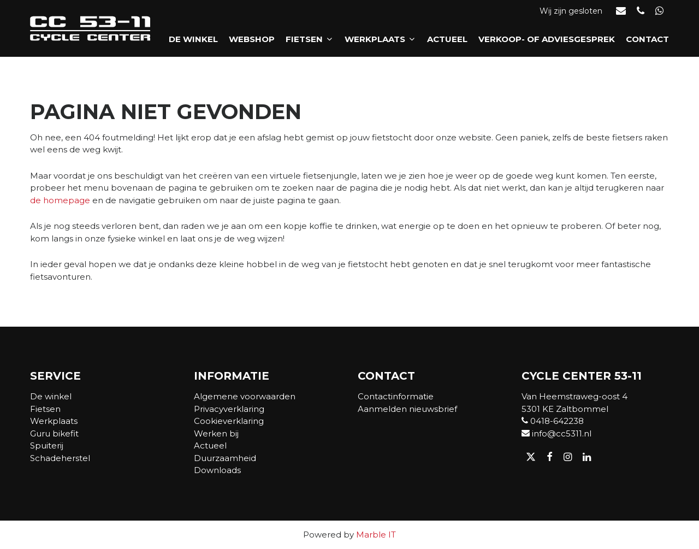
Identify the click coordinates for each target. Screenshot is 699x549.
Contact (647, 39)
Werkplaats (380, 39)
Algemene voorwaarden (244, 396)
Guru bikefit (54, 433)
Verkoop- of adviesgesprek (546, 39)
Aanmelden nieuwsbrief (407, 409)
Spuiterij (46, 445)
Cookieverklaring (229, 421)
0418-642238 (553, 421)
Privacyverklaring (229, 409)
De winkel (193, 39)
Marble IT (376, 534)
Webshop (252, 39)
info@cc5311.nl (556, 433)
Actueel (447, 39)
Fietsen (310, 39)
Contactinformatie (396, 396)
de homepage (60, 200)
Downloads (217, 470)
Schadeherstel (60, 458)
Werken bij (216, 433)
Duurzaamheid (225, 458)
